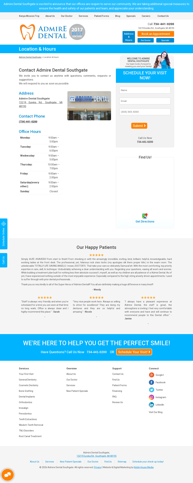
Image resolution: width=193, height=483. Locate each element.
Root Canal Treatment (30, 436)
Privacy (97, 467)
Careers (146, 16)
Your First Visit (26, 374)
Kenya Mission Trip (29, 16)
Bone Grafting (26, 391)
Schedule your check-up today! (148, 461)
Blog (117, 16)
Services (83, 16)
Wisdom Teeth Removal (31, 425)
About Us (50, 16)
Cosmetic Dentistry (28, 385)
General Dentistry (28, 379)
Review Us (117, 402)
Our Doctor (67, 16)
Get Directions (145, 221)
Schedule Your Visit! (133, 352)
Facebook (161, 382)
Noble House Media (144, 467)
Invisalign (23, 408)
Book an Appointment (156, 34)
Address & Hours (129, 37)
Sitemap (122, 461)
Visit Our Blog (155, 412)
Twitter (159, 390)
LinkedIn (160, 404)
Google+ (160, 375)
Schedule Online (3, 234)
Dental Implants (27, 396)
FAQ (114, 396)
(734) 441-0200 (28, 121)
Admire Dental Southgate (30, 57)
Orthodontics (25, 402)
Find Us (116, 379)
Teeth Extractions (28, 419)
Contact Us (163, 16)
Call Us (3, 260)
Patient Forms (101, 16)
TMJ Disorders (26, 430)
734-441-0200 (163, 24)
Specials (131, 16)
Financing (117, 391)
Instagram (161, 397)
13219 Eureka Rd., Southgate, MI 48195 (156, 28)
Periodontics (25, 413)
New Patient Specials (77, 391)
